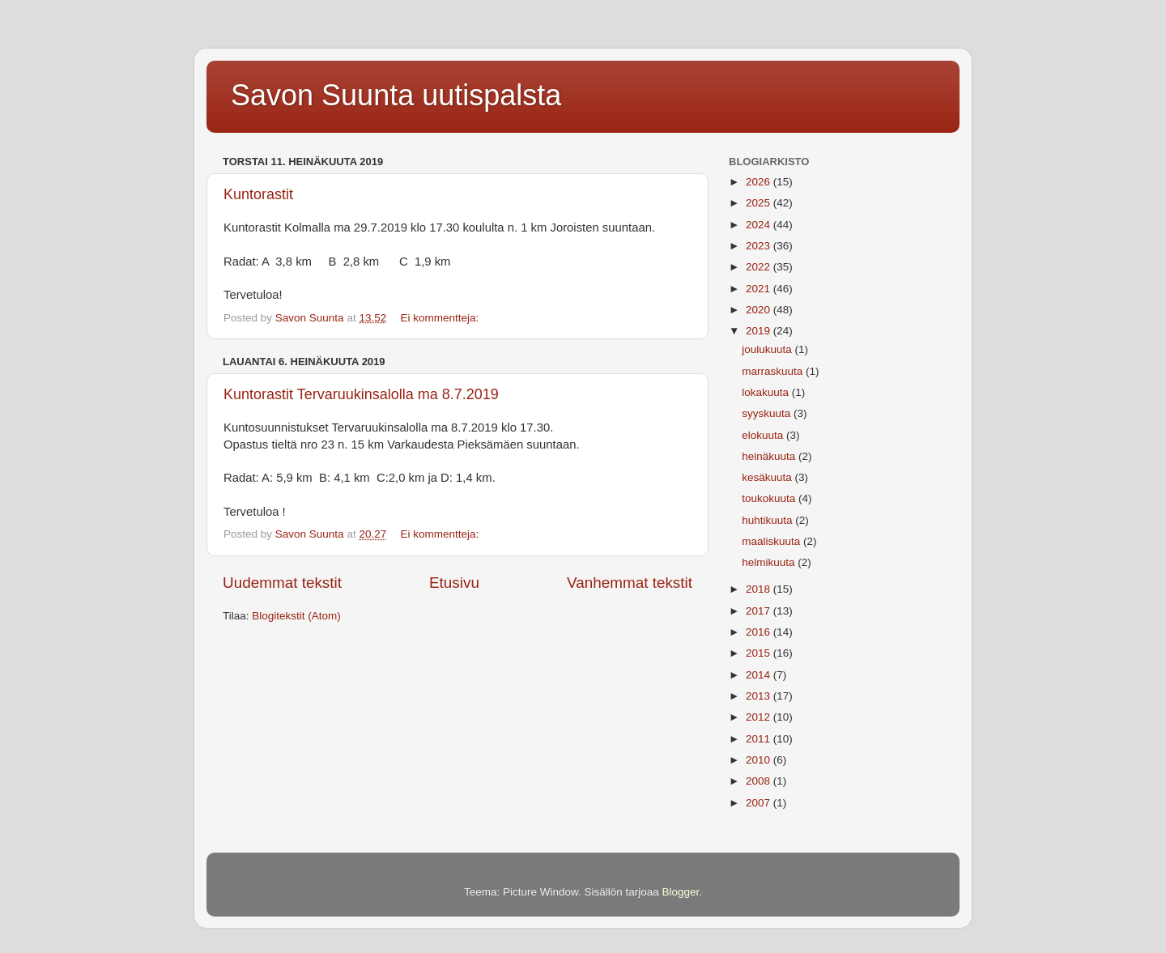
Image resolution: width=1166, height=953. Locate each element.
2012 (759, 717)
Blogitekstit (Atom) (296, 616)
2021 (759, 289)
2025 (759, 203)
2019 (759, 331)
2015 (759, 653)
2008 (759, 781)
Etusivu (454, 582)
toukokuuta (770, 498)
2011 (759, 739)
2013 (759, 696)
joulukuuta (768, 349)
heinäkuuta (770, 456)
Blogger (681, 892)
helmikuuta (770, 562)
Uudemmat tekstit (282, 582)
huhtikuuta (768, 520)
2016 (759, 632)
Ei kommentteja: (441, 318)
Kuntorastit (258, 194)
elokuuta (764, 435)
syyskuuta (768, 413)
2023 (759, 246)
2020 (759, 310)
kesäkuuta (768, 477)
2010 (759, 760)
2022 (759, 267)
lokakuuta (767, 392)
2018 (759, 589)
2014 (759, 675)
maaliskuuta (772, 541)
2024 (759, 225)
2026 (759, 182)
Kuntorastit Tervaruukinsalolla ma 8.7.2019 (361, 394)
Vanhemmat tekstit (629, 582)
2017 (759, 611)
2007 (759, 803)
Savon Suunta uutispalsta (396, 95)
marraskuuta (774, 371)
